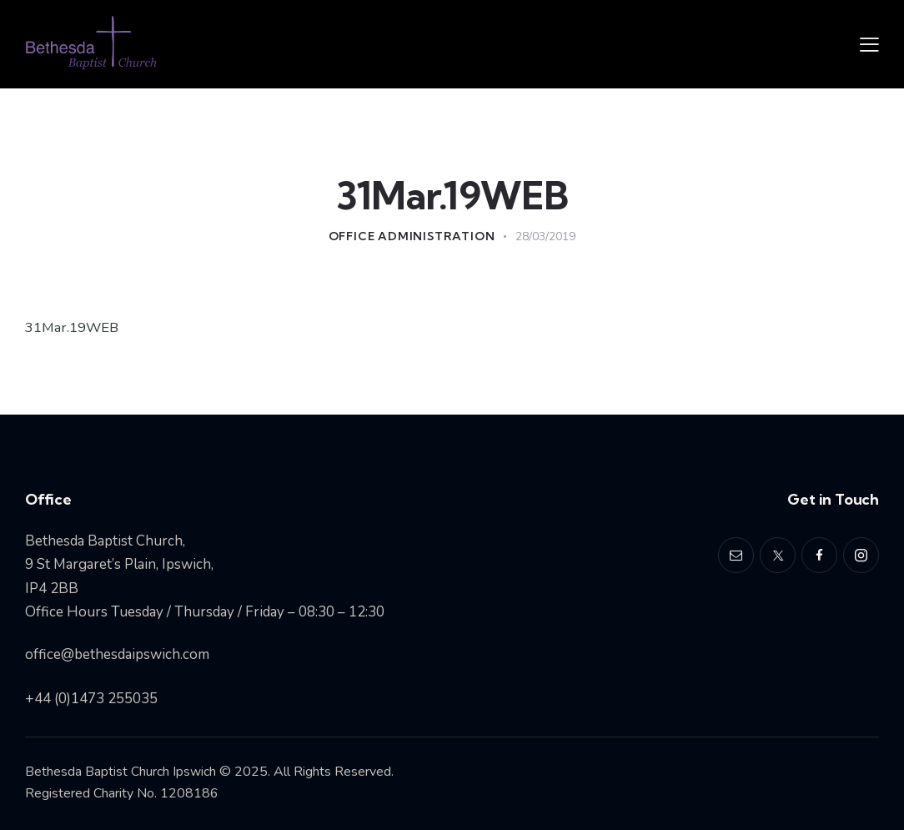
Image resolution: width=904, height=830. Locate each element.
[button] (869, 44)
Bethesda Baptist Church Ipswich (120, 771)
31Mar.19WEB (73, 327)
